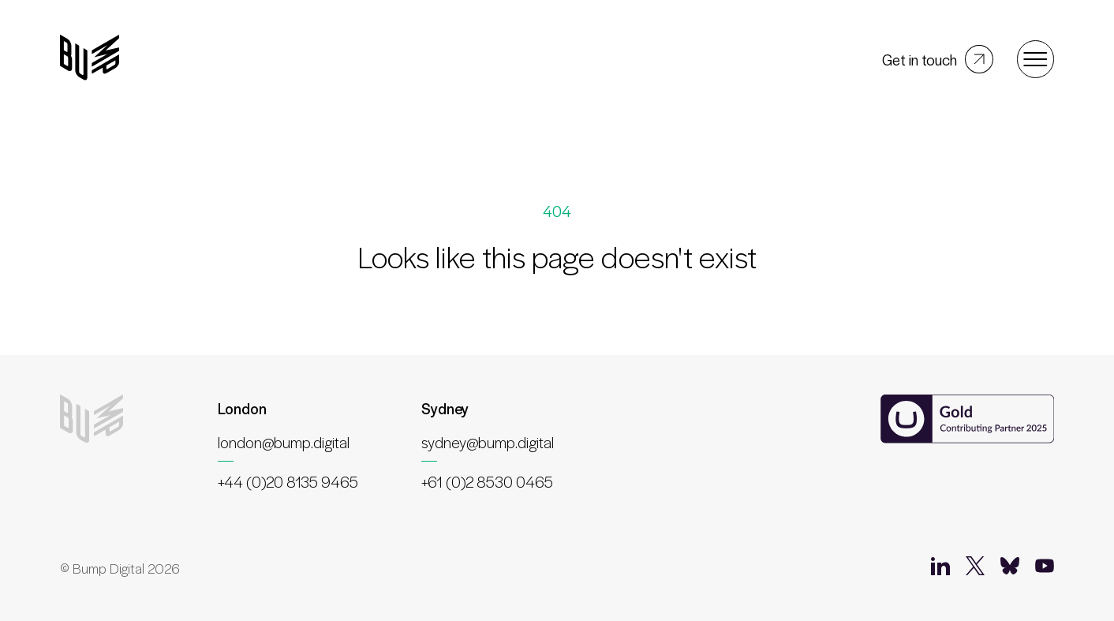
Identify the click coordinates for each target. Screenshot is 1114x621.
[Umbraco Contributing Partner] (967, 421)
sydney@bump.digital (487, 442)
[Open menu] (1036, 59)
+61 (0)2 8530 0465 (487, 481)
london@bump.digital (284, 442)
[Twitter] (975, 569)
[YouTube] (1044, 569)
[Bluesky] (1009, 569)
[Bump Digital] (89, 59)
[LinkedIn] (940, 569)
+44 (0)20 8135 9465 (288, 481)
